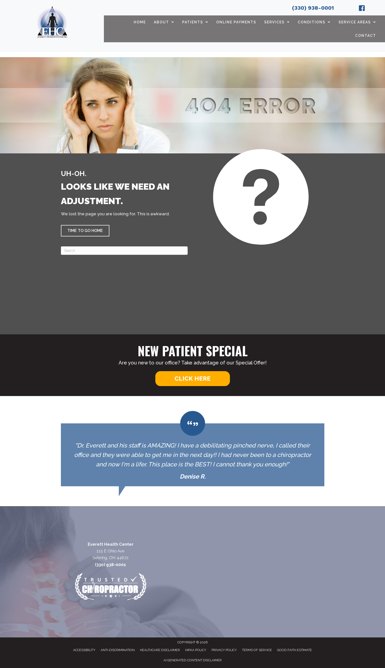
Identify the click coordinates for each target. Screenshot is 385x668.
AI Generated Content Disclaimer (193, 660)
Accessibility (84, 650)
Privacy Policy (224, 650)
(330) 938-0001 (313, 8)
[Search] (124, 250)
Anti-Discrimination (118, 650)
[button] (85, 230)
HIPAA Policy (195, 650)
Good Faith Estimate (294, 650)
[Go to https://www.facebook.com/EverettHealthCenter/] (362, 9)
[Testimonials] (192, 449)
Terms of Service (257, 650)
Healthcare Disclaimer (160, 650)
